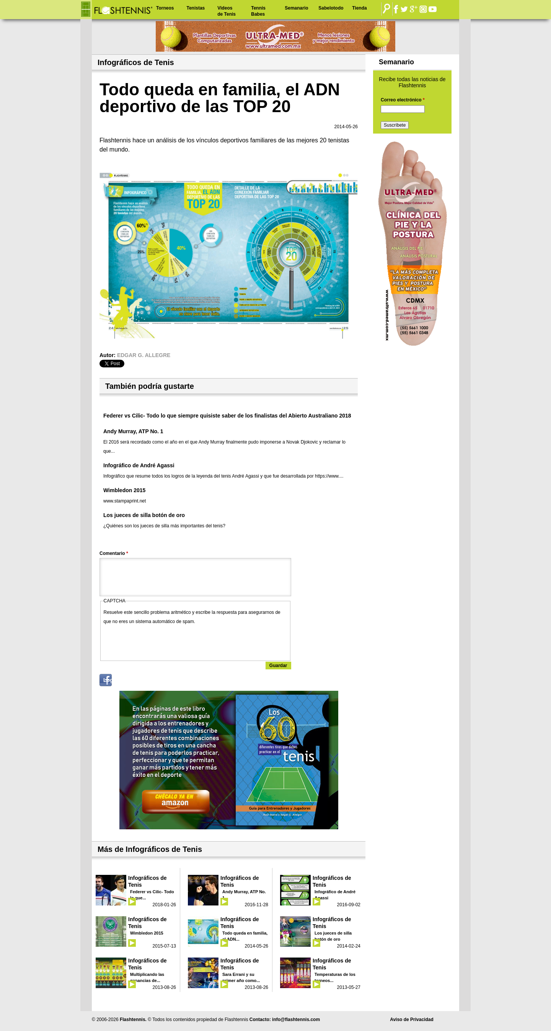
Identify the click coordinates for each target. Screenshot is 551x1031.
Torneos (165, 8)
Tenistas (195, 8)
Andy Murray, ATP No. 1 (133, 431)
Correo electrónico (403, 100)
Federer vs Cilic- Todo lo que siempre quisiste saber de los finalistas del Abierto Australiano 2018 (227, 416)
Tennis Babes (258, 11)
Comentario (113, 553)
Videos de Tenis (226, 11)
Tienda (359, 8)
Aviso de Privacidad (412, 1019)
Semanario (296, 8)
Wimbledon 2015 (124, 490)
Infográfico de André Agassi (138, 465)
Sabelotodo (330, 8)
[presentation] (162, 641)
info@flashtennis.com (296, 1019)
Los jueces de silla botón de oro (144, 515)
